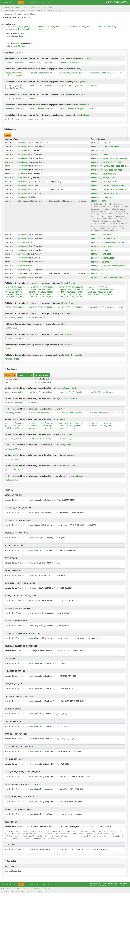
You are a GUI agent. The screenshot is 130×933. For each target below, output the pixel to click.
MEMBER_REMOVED (39, 314)
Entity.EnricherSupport (65, 73)
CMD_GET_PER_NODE (99, 154)
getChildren (94, 420)
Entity (90, 27)
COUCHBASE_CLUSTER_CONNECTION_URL (107, 184)
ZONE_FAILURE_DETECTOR (46, 293)
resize (24, 466)
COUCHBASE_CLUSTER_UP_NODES (104, 192)
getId (69, 422)
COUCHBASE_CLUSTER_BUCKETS (104, 180)
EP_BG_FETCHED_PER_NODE (102, 244)
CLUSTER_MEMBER (47, 284)
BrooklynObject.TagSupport (18, 88)
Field (17, 10)
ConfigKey (17, 150)
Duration (27, 240)
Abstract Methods (42, 372)
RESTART (8, 335)
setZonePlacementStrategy (103, 389)
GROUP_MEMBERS (18, 304)
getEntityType (45, 422)
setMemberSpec (36, 389)
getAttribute (80, 420)
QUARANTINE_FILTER (13, 291)
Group (98, 27)
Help (48, 3)
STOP (36, 335)
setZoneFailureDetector (77, 389)
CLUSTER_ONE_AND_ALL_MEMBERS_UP (91, 284)
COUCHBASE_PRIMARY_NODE (102, 195)
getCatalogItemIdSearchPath (36, 435)
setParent (70, 425)
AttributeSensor (20, 143)
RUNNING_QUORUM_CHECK (94, 304)
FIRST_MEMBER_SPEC (105, 286)
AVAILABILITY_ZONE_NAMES (17, 284)
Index (43, 3)
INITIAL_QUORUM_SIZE (101, 251)
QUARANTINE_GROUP (32, 291)
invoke (111, 422)
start (16, 456)
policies (9, 425)
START (29, 335)
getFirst (9, 399)
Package (13, 3)
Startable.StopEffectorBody (80, 109)
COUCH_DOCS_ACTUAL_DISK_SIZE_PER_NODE (109, 158)
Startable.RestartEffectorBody (20, 109)
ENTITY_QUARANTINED (62, 286)
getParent (93, 422)
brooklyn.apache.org (98, 882)
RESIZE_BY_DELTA (69, 291)
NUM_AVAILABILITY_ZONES (72, 289)
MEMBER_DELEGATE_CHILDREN (40, 304)
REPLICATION (97, 270)
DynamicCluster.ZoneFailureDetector (61, 63)
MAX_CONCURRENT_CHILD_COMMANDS (20, 289)
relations (19, 425)
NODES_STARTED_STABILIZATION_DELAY (108, 263)
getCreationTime (12, 422)
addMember (30, 409)
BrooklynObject (25, 27)
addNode (8, 389)
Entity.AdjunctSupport (15, 73)
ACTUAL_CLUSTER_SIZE (101, 143)
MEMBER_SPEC (52, 289)
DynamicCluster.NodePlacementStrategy (23, 63)
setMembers (20, 399)
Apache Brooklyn (116, 2)
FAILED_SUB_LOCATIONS (84, 286)
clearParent (19, 420)
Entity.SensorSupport (15, 75)
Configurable (62, 27)
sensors (43, 425)
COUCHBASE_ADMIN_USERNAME (103, 176)
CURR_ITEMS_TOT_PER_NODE (103, 236)
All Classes (48, 7)
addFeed (8, 420)
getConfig (106, 420)
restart (8, 456)
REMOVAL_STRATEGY (51, 291)
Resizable (27, 29)
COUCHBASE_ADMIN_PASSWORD (103, 173)
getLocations (80, 422)
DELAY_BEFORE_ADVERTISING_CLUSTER (107, 240)
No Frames (35, 7)
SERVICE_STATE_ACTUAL (104, 291)
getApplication (46, 420)
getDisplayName (29, 422)
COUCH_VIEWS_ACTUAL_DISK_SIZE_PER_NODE (110, 165)
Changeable (39, 27)
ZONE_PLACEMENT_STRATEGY (71, 293)
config (8, 445)
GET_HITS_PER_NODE (100, 248)
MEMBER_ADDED (23, 314)
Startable (38, 29)
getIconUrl (59, 422)
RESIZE (8, 345)
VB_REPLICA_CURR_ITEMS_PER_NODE (106, 274)
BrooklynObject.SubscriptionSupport (82, 86)
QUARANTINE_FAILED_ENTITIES (98, 289)
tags (70, 435)
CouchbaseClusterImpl (12, 36)
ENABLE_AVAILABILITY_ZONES (38, 286)
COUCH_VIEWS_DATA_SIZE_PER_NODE (106, 169)
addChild (9, 409)
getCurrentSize (77, 409)
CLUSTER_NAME (97, 150)
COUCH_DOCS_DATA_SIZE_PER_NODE (106, 161)
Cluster (50, 27)
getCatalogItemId (13, 435)
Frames (26, 7)
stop (23, 456)
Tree (26, 3)
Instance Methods (25, 372)
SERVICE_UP (19, 335)
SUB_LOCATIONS (27, 293)
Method (31, 10)
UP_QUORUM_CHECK (115, 304)
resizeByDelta (21, 389)
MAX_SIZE (41, 289)
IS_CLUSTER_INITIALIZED (102, 255)
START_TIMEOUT (11, 293)
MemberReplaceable (11, 29)
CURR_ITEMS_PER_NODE (101, 233)
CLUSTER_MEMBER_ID (65, 284)
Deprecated (34, 3)
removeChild (32, 425)
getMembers (92, 409)
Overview (4, 3)
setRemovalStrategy (54, 389)
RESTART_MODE (85, 291)
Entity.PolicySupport (111, 73)
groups (103, 422)
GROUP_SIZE (10, 314)
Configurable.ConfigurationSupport (22, 98)
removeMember (116, 409)
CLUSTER (34, 284)
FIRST (7, 304)
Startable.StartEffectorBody (51, 109)
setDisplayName (56, 425)
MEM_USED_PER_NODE (100, 259)
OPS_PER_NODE (97, 267)
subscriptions (59, 435)
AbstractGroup (9, 27)
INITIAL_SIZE (11, 325)
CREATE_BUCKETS (98, 199)
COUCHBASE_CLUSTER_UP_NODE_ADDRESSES (109, 188)
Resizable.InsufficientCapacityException (25, 119)
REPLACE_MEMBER (12, 356)
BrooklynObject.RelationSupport (20, 86)
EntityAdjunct (44, 73)
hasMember (103, 409)
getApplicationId (64, 420)
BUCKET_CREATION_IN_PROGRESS (105, 146)
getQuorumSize (42, 379)
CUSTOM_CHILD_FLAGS (14, 286)
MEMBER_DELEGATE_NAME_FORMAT (68, 304)
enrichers (32, 420)
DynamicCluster (78, 27)
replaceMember (11, 476)
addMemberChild (44, 409)
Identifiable (109, 27)
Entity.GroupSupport (89, 73)
